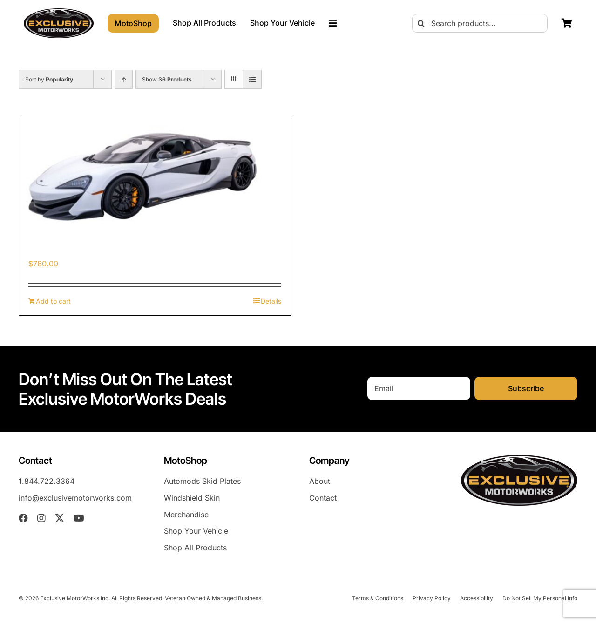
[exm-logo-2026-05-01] (59, 12)
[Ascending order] (124, 79)
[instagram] (41, 518)
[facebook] (23, 518)
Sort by (49, 79)
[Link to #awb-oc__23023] (333, 23)
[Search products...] (480, 23)
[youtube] (79, 518)
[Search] (421, 23)
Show (167, 79)
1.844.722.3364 (46, 481)
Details (271, 301)
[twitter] (59, 518)
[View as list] (252, 79)
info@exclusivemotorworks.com (75, 497)
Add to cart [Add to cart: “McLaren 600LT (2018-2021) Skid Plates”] (53, 301)
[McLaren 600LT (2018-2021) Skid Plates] (155, 176)
